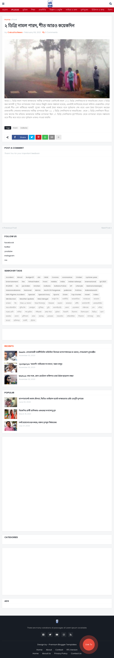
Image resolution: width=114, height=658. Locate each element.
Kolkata (24, 128)
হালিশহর (17, 320)
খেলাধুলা (32, 307)
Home (7, 19)
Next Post (106, 227)
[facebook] (57, 331)
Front (14, 19)
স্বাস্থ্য (98, 316)
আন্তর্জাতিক (76, 299)
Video (95, 294)
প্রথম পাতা (48, 312)
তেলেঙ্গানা (75, 307)
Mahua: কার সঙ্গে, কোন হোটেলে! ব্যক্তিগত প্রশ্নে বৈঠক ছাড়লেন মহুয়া (46, 376)
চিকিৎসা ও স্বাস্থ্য (98, 9)
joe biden (26, 286)
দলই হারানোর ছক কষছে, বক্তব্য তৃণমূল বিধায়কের (38, 422)
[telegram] (57, 337)
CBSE (46, 277)
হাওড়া (8, 320)
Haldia (54, 281)
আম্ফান (8, 303)
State (65, 294)
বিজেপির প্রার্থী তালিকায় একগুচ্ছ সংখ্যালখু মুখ (37, 410)
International (90, 281)
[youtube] (57, 334)
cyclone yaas (91, 277)
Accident (10, 277)
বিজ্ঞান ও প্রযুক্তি (56, 9)
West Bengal (43, 299)
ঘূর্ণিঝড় (41, 307)
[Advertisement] (26, 483)
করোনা (5, 9)
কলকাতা (69, 303)
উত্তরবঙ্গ (51, 303)
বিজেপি (65, 312)
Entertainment (12, 281)
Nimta (37, 290)
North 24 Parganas (52, 290)
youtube (8, 251)
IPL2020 (15, 9)
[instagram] (57, 335)
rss (5, 260)
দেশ (93, 307)
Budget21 (30, 277)
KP (71, 286)
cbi (39, 277)
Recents (9, 346)
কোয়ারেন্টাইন (97, 303)
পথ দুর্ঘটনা (28, 312)
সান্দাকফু (90, 316)
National (27, 290)
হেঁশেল (33, 320)
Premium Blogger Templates (63, 644)
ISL (17, 286)
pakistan (68, 290)
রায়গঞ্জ (41, 316)
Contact (59, 649)
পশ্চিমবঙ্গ (38, 312)
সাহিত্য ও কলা (71, 9)
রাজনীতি (42, 9)
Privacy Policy (60, 653)
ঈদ (15, 303)
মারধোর (8, 316)
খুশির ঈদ (22, 307)
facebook (9, 242)
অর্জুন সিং (55, 299)
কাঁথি (76, 303)
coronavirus (67, 277)
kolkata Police (60, 286)
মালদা (17, 316)
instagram (9, 255)
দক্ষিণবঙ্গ (85, 307)
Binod (19, 277)
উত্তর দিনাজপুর (40, 303)
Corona (55, 277)
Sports (56, 294)
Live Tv (89, 644)
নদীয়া (100, 307)
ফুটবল (25, 9)
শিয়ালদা (81, 316)
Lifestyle (79, 286)
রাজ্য (33, 316)
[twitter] (57, 332)
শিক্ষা (33, 9)
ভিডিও (94, 312)
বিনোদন (74, 312)
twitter (7, 246)
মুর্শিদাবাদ (25, 316)
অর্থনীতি (65, 299)
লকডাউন (60, 316)
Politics (78, 290)
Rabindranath (91, 290)
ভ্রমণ (101, 312)
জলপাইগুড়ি (57, 307)
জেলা (67, 307)
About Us (46, 653)
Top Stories (76, 294)
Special (31, 294)
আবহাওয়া (86, 299)
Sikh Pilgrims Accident (15, 294)
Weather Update (27, 299)
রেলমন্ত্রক (50, 316)
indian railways (74, 281)
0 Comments (51, 32)
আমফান (96, 299)
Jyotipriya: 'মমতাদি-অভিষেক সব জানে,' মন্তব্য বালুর (40, 364)
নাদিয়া (19, 312)
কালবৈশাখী (86, 303)
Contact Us (76, 653)
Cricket (79, 277)
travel (87, 294)
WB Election (11, 299)
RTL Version (72, 649)
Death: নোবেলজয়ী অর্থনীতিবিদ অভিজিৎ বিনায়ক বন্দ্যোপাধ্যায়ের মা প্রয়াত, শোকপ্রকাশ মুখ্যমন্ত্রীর (57, 352)
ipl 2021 (103, 281)
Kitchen (37, 286)
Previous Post (10, 227)
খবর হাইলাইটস (11, 307)
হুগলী (25, 320)
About (49, 649)
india (62, 281)
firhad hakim (33, 281)
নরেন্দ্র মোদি (10, 312)
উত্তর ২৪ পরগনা (25, 303)
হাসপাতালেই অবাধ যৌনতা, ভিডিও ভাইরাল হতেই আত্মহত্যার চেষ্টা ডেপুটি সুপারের (51, 398)
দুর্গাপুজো (84, 9)
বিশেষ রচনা (84, 312)
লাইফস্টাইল (71, 316)
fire (23, 281)
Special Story (44, 294)
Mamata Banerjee (94, 286)
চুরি (48, 307)
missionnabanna (13, 290)
